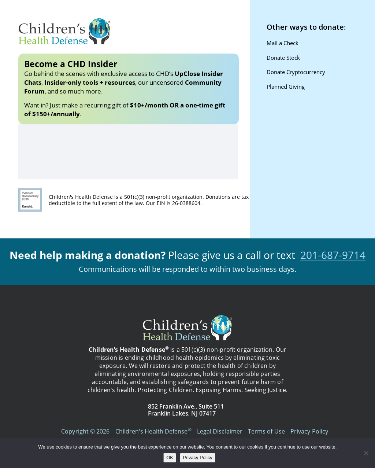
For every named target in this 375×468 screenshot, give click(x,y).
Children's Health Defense (153, 431)
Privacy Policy (309, 431)
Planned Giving (286, 86)
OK (169, 457)
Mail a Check (282, 43)
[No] (366, 453)
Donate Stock (283, 57)
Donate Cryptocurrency (296, 72)
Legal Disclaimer (219, 431)
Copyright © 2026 (85, 431)
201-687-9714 (332, 254)
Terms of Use (266, 431)
